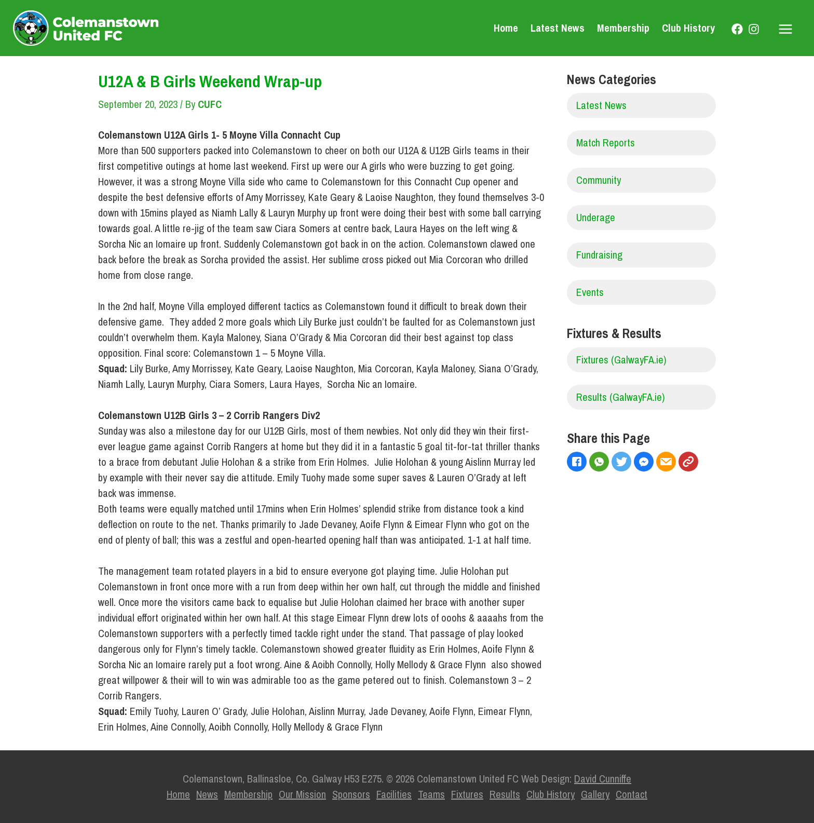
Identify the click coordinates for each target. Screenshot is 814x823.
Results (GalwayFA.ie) (620, 397)
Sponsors (351, 794)
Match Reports (605, 143)
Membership (623, 28)
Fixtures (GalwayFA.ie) (621, 360)
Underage (595, 217)
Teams (431, 794)
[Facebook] (737, 29)
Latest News (558, 28)
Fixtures (467, 794)
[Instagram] (753, 29)
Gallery (595, 794)
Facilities (394, 794)
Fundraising (599, 255)
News (207, 794)
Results (505, 794)
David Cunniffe (602, 779)
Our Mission (302, 794)
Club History (688, 28)
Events (590, 292)
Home (506, 28)
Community (598, 180)
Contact (631, 794)
